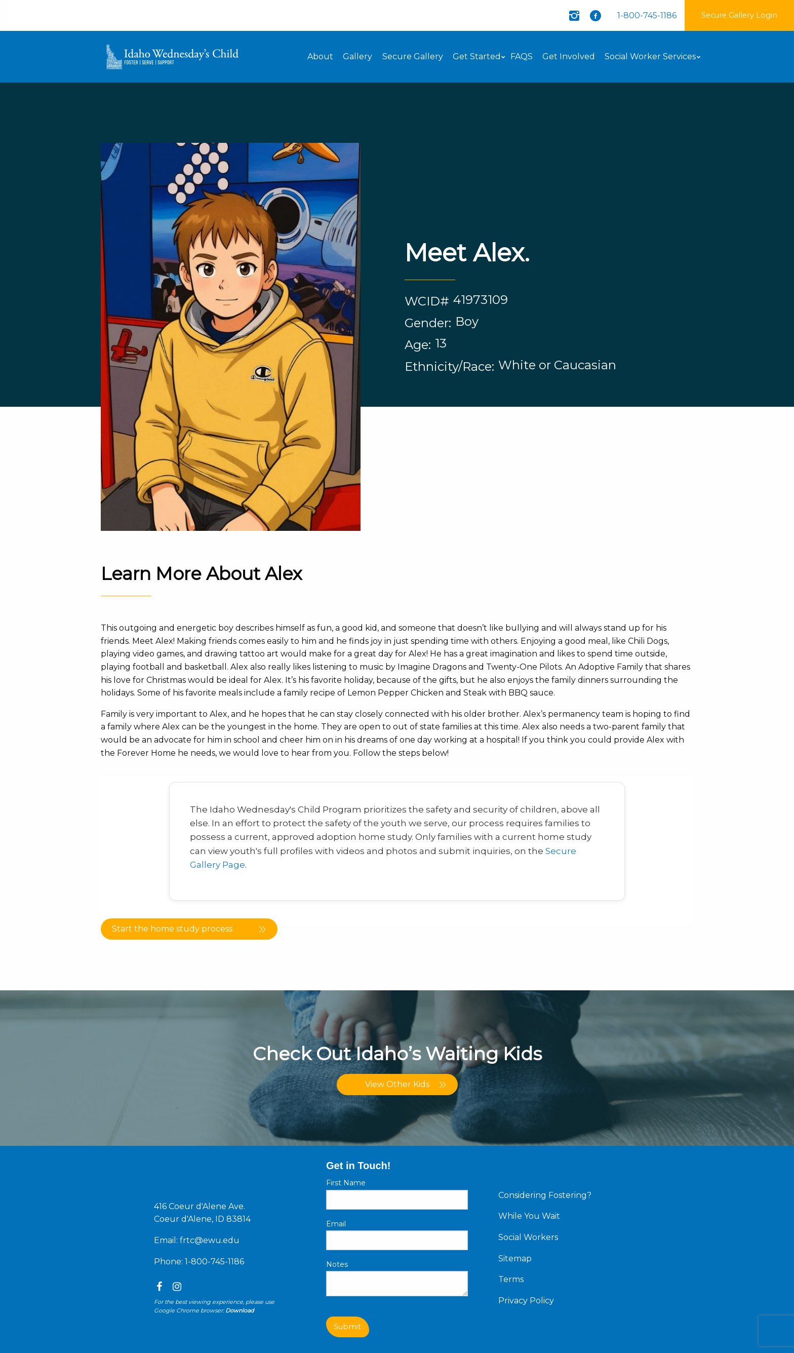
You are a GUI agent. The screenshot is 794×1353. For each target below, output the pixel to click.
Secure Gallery (412, 56)
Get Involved (568, 56)
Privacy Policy (526, 1300)
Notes (337, 1264)
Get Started (477, 56)
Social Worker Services (650, 56)
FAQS (521, 56)
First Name (346, 1182)
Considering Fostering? (544, 1195)
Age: (418, 344)
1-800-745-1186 (647, 15)
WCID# (427, 301)
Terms (511, 1279)
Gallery (357, 56)
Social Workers (528, 1237)
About (320, 56)
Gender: (428, 323)
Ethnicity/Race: (449, 366)
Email (336, 1223)
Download (239, 1310)
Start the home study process (172, 929)
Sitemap (515, 1258)
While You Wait (529, 1216)
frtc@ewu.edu (210, 1240)
